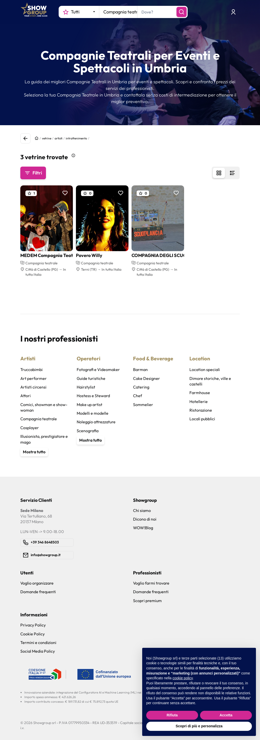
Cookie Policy (32, 633)
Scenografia (88, 430)
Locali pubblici (202, 418)
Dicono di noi (144, 519)
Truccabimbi (31, 369)
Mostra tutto (34, 451)
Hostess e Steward (93, 395)
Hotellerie (198, 401)
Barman (140, 369)
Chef (137, 395)
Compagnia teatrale (38, 418)
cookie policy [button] (183, 678)
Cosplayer (29, 427)
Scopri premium (147, 600)
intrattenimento (76, 138)
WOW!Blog (143, 527)
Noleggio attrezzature (96, 421)
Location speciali (204, 369)
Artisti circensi (33, 387)
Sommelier (143, 404)
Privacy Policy (33, 625)
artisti (58, 138)
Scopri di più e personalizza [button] (199, 726)
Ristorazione (200, 410)
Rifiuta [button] (172, 715)
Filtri (33, 173)
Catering (141, 387)
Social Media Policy (37, 651)
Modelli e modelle (92, 413)
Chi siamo (142, 510)
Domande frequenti (38, 591)
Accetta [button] (226, 715)
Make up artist (89, 404)
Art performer (33, 378)
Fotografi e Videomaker (98, 369)
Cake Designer (146, 378)
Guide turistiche (91, 378)
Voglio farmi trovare (151, 583)
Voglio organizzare (37, 583)
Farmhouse (199, 392)
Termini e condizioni (38, 642)
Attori (25, 395)
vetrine (46, 138)
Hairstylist (86, 387)
